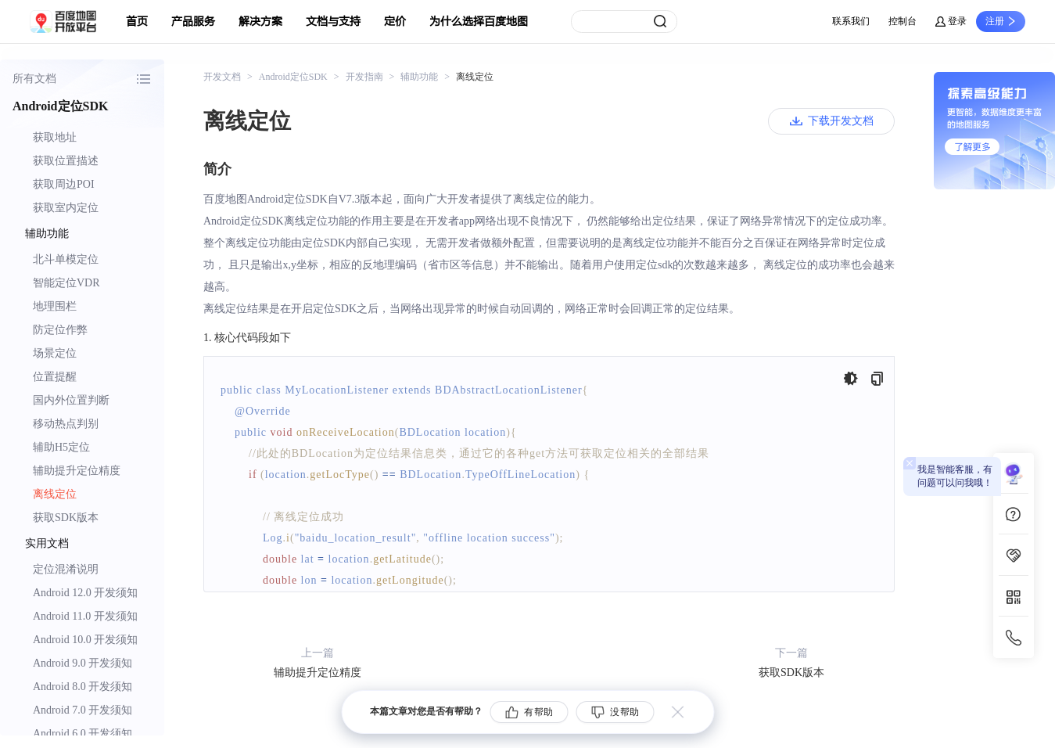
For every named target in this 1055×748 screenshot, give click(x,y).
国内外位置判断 (71, 400)
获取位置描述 (66, 161)
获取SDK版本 (66, 517)
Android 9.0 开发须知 (82, 663)
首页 (137, 21)
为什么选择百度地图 (478, 21)
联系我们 (851, 21)
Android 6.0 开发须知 (82, 733)
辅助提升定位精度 (76, 470)
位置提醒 (55, 377)
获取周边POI (64, 184)
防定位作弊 (60, 330)
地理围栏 (55, 306)
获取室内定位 (66, 208)
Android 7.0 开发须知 (82, 710)
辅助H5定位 (61, 447)
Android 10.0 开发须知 (85, 640)
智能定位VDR (66, 283)
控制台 (902, 21)
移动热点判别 (66, 424)
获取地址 (55, 137)
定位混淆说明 (66, 569)
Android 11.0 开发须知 (85, 616)
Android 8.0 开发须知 (82, 686)
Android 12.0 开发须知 (85, 593)
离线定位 (55, 494)
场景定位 (55, 353)
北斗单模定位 (66, 259)
